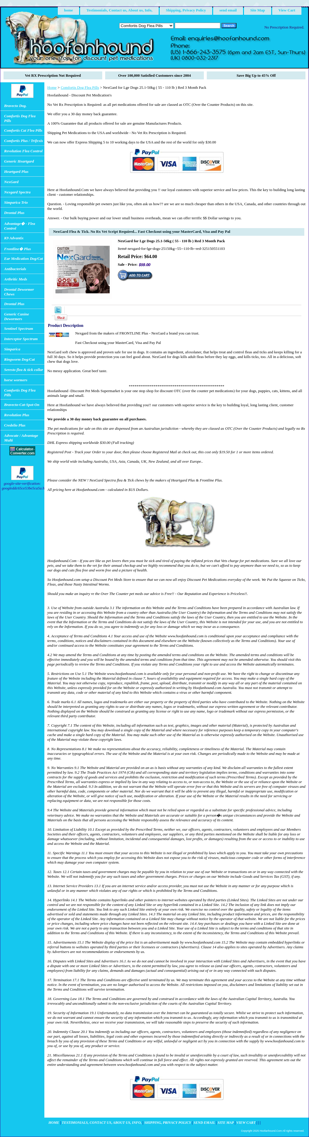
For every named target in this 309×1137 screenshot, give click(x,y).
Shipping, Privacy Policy (186, 10)
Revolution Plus (16, 415)
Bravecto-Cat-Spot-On (21, 404)
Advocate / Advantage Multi (21, 437)
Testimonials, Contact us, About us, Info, (119, 10)
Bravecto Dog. (15, 105)
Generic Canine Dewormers (16, 316)
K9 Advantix (13, 238)
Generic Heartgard (19, 161)
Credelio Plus (15, 425)
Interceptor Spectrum (21, 339)
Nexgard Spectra (17, 192)
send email (228, 10)
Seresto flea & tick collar (23, 369)
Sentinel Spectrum (18, 328)
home (68, 10)
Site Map (257, 10)
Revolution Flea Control (23, 151)
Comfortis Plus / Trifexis (23, 140)
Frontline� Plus (17, 249)
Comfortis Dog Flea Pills (80, 87)
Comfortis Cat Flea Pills (23, 130)
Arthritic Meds (15, 279)
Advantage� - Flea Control (19, 225)
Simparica (12, 349)
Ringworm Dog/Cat (19, 359)
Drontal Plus (14, 212)
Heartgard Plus (16, 171)
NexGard (11, 182)
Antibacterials (15, 269)
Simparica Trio (16, 202)
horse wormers (15, 380)
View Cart (286, 10)
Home (52, 87)
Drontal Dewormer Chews (19, 291)
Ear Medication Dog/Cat (23, 258)
